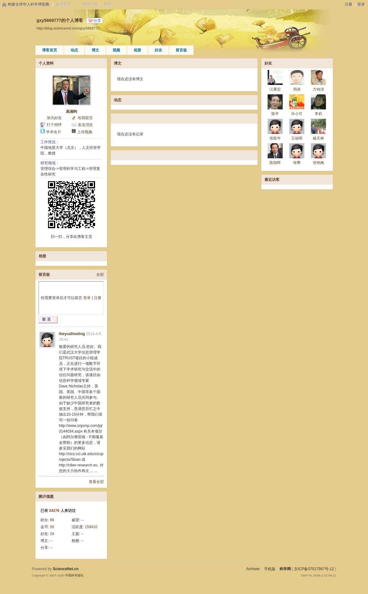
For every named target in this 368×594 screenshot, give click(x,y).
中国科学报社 (74, 575)
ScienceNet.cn (65, 569)
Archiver (253, 569)
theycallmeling (72, 334)
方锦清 (318, 89)
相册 (137, 50)
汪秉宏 (275, 89)
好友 (158, 50)
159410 (91, 527)
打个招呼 (54, 125)
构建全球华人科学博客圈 (28, 4)
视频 (116, 50)
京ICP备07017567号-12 (314, 569)
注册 (348, 4)
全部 (100, 274)
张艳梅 (318, 162)
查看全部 (96, 482)
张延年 (275, 138)
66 (52, 520)
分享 (97, 20)
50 (52, 527)
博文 (95, 50)
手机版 (269, 569)
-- (82, 520)
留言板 (181, 50)
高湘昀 (71, 111)
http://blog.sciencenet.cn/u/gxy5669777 (68, 28)
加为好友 (54, 118)
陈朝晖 (275, 162)
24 (52, 534)
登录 (361, 4)
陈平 (275, 114)
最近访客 (272, 179)
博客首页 (49, 50)
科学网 (285, 569)
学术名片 (53, 132)
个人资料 (46, 63)
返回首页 (63, 4)
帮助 (108, 4)
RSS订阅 (90, 4)
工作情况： (49, 142)
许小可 (296, 114)
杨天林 (318, 138)
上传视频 (84, 132)
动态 (74, 50)
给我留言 (85, 118)
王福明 (296, 138)
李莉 (318, 114)
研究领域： (49, 163)
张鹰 (297, 162)
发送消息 (85, 125)
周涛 (297, 89)
